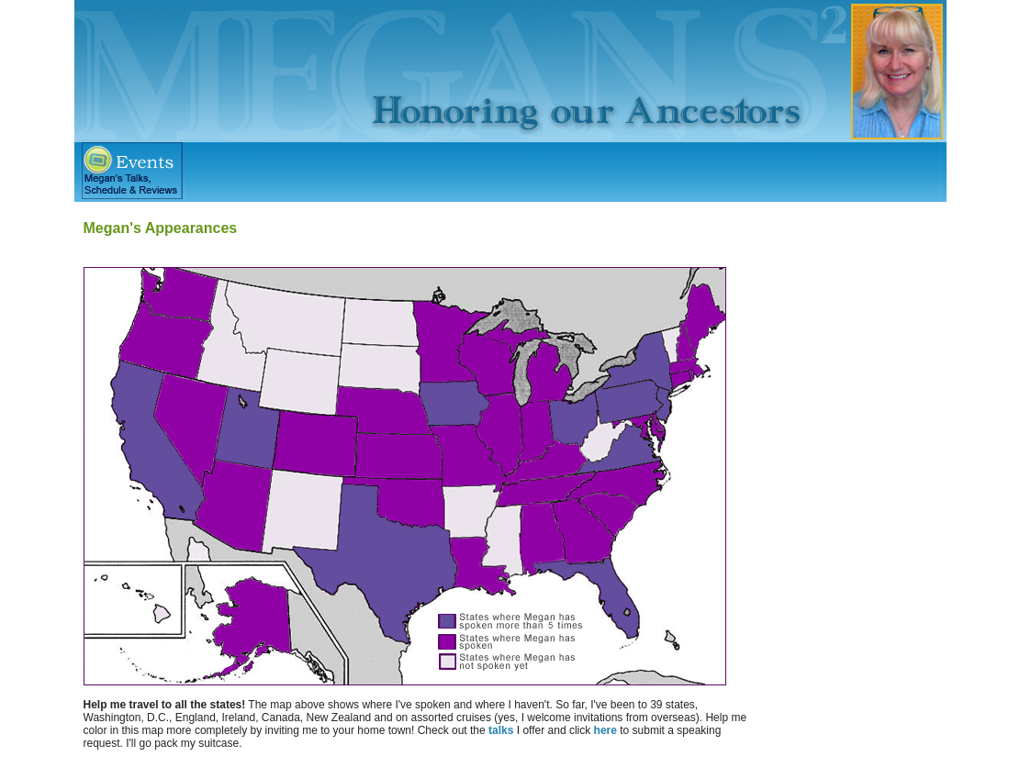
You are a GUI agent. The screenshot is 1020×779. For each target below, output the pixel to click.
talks (500, 730)
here (605, 730)
